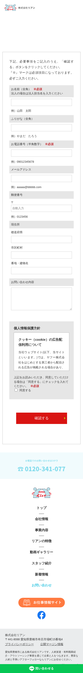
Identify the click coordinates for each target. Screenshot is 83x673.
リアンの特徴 (42, 545)
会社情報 (41, 523)
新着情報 (41, 579)
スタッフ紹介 (42, 568)
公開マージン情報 (51, 648)
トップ (41, 512)
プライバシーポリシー (19, 648)
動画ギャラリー (41, 556)
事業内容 (41, 534)
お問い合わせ (42, 590)
